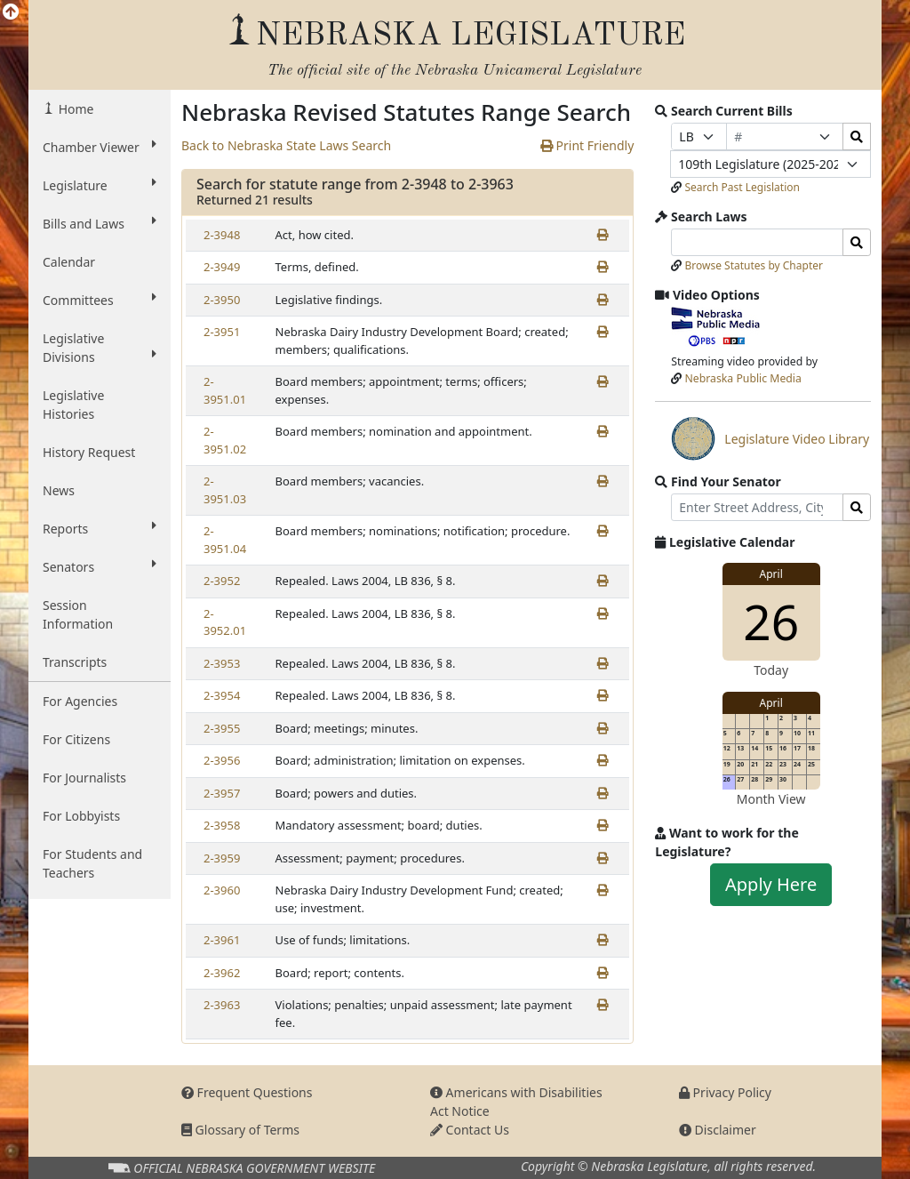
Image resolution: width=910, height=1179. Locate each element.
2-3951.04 (225, 540)
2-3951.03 (225, 490)
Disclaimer (717, 1129)
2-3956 (222, 760)
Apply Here (771, 884)
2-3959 (222, 858)
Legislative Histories (73, 404)
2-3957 (222, 793)
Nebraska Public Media (743, 378)
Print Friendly (587, 145)
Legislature (99, 185)
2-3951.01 (225, 390)
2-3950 (222, 300)
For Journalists (84, 777)
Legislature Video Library (770, 438)
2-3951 (222, 332)
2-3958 (222, 825)
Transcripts (75, 662)
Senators (99, 566)
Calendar (69, 261)
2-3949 (222, 267)
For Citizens (76, 739)
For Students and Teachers (92, 863)
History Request (89, 452)
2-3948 (222, 235)
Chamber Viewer (99, 147)
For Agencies (80, 701)
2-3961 (222, 940)
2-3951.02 (225, 440)
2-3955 (222, 728)
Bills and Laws (99, 223)
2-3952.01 (225, 622)
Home (74, 108)
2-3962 (222, 973)
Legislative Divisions (99, 347)
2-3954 (222, 695)
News (59, 490)
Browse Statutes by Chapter (753, 265)
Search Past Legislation (742, 187)
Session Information (78, 614)
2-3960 (222, 890)
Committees (99, 300)
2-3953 (222, 663)
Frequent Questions (247, 1092)
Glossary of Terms (240, 1129)
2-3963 (222, 1005)
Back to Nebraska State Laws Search (286, 145)
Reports (99, 528)
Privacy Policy (725, 1092)
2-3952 (222, 581)
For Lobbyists (81, 815)
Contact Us (469, 1129)
